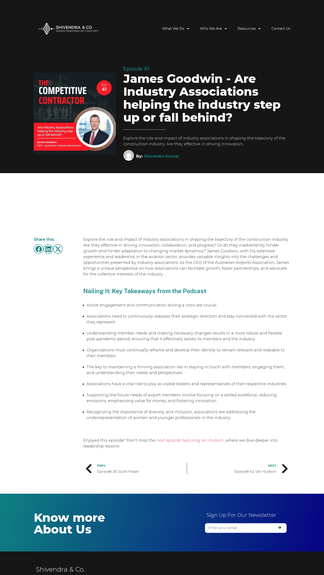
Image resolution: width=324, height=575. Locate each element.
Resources (249, 29)
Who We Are (213, 29)
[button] (38, 249)
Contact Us (280, 29)
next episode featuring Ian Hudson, (190, 440)
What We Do (176, 29)
